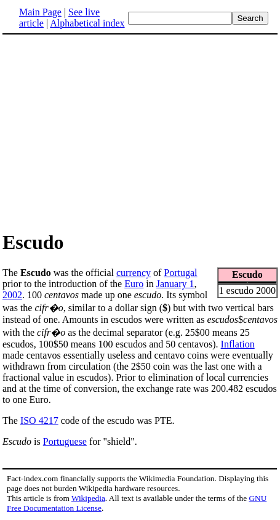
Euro (133, 283)
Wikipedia (88, 498)
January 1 (175, 283)
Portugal (180, 272)
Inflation (238, 344)
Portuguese (65, 441)
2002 (12, 295)
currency (133, 272)
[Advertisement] (105, 132)
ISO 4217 (39, 420)
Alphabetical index (87, 23)
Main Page (40, 12)
